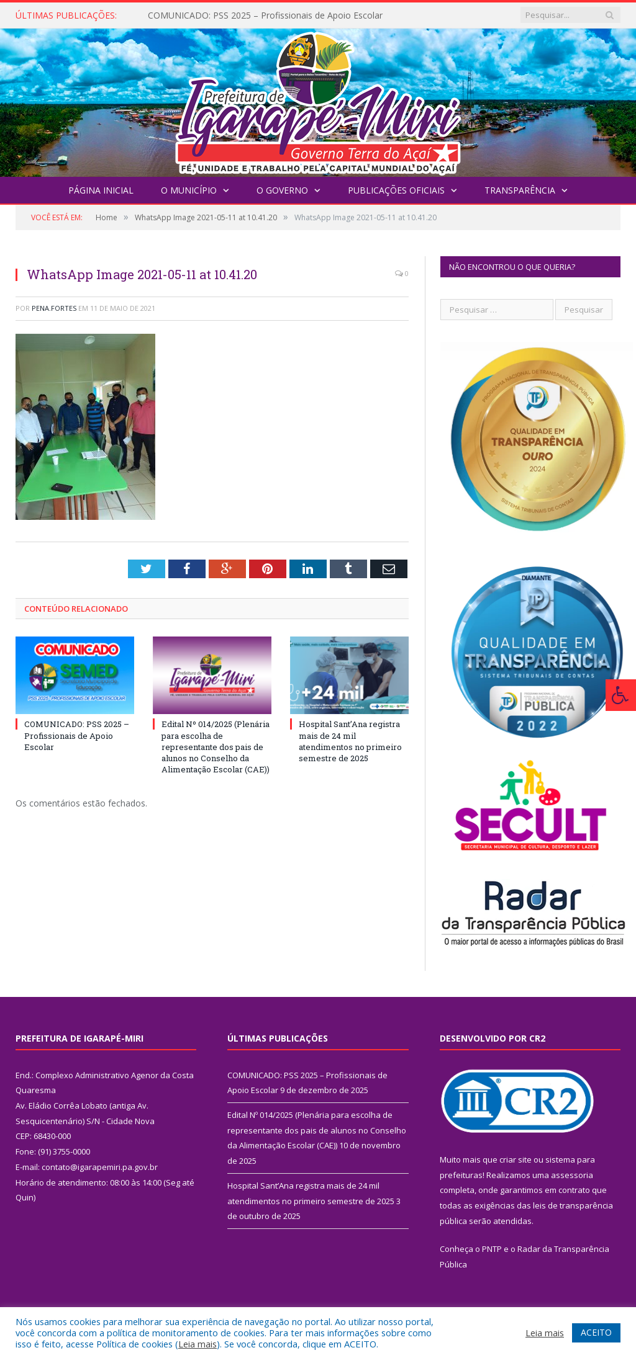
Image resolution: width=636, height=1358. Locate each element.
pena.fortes (54, 308)
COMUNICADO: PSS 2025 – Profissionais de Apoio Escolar (265, 15)
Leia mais (197, 1344)
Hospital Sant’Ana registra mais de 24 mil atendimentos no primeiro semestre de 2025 (350, 741)
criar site (515, 1159)
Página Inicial (101, 190)
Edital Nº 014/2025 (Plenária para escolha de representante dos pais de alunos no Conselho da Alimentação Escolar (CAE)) (215, 746)
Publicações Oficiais (396, 190)
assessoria (572, 1175)
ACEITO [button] (596, 1332)
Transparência (519, 190)
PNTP (492, 1248)
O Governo (282, 190)
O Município (189, 190)
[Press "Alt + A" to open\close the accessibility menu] (621, 695)
